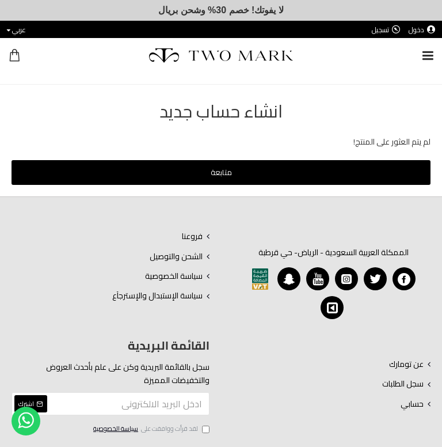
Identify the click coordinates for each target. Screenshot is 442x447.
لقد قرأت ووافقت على (150, 429)
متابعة (221, 172)
